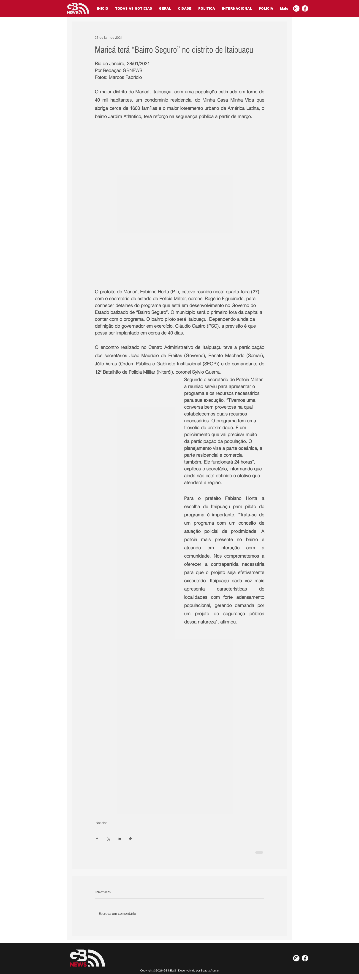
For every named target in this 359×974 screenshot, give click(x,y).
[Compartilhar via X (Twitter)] (108, 838)
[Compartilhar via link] (130, 838)
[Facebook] (305, 8)
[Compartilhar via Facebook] (97, 838)
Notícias (101, 823)
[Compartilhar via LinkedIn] (119, 838)
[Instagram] (296, 8)
